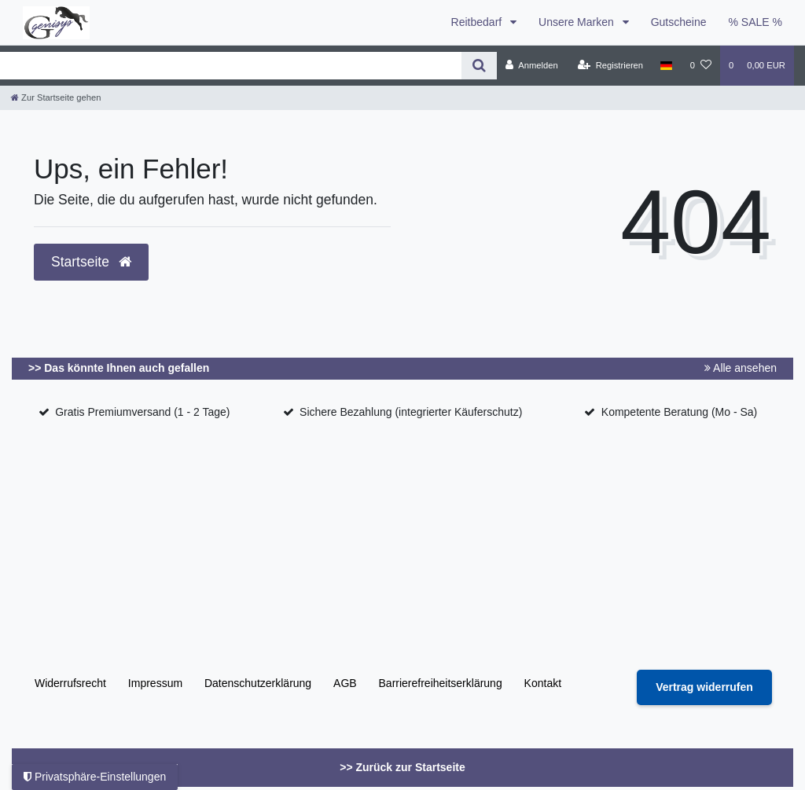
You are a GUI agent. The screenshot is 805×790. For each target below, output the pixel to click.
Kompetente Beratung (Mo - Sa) (679, 412)
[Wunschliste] (701, 65)
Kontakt (542, 683)
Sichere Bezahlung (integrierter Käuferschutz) (411, 412)
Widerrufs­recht (70, 683)
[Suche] (479, 65)
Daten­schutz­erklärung (257, 683)
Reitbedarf (478, 22)
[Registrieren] (610, 65)
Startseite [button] (91, 262)
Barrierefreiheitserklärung (440, 683)
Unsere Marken (578, 22)
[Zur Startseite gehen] (56, 97)
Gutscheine (679, 22)
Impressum (155, 683)
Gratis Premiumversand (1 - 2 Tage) (142, 412)
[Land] (666, 65)
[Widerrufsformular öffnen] (704, 687)
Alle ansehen (740, 368)
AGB (345, 683)
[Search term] (230, 65)
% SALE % (755, 22)
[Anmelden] (532, 65)
